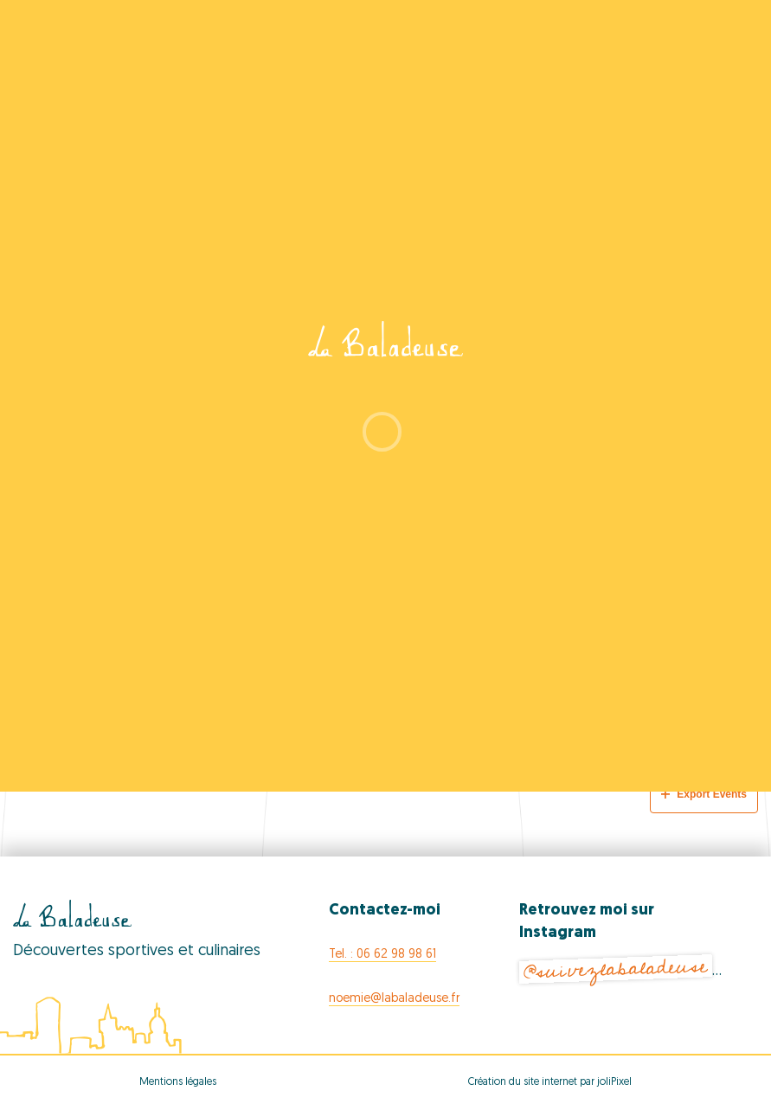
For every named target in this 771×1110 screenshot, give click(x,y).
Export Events (704, 794)
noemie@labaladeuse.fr (394, 998)
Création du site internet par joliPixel (550, 1082)
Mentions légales (177, 1082)
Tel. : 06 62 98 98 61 (382, 954)
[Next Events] (710, 747)
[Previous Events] (73, 747)
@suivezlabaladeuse (615, 968)
